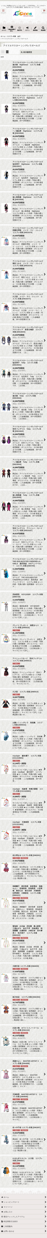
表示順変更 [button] (26, 52)
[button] (3, 11)
